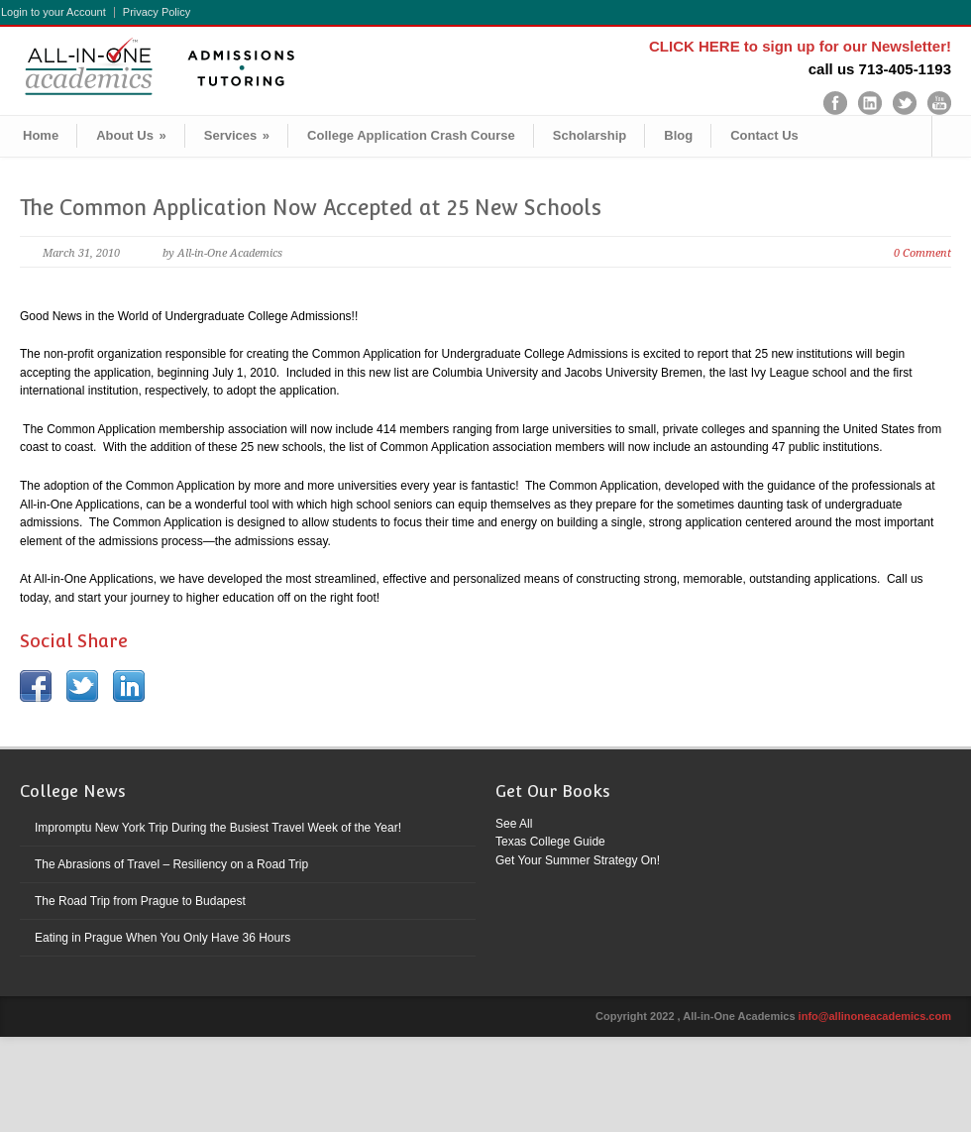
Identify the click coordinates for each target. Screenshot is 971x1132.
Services (237, 135)
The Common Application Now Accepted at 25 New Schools (310, 207)
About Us (131, 135)
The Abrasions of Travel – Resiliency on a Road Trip (171, 864)
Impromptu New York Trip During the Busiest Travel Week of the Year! (218, 828)
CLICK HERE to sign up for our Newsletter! (800, 46)
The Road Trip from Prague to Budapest (140, 901)
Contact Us (764, 135)
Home (40, 135)
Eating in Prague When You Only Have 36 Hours (162, 938)
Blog (678, 135)
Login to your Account (53, 12)
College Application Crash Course (411, 135)
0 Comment (922, 253)
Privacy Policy (156, 12)
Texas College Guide (550, 842)
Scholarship (589, 135)
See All (513, 824)
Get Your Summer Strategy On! (577, 860)
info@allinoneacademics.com (875, 1016)
